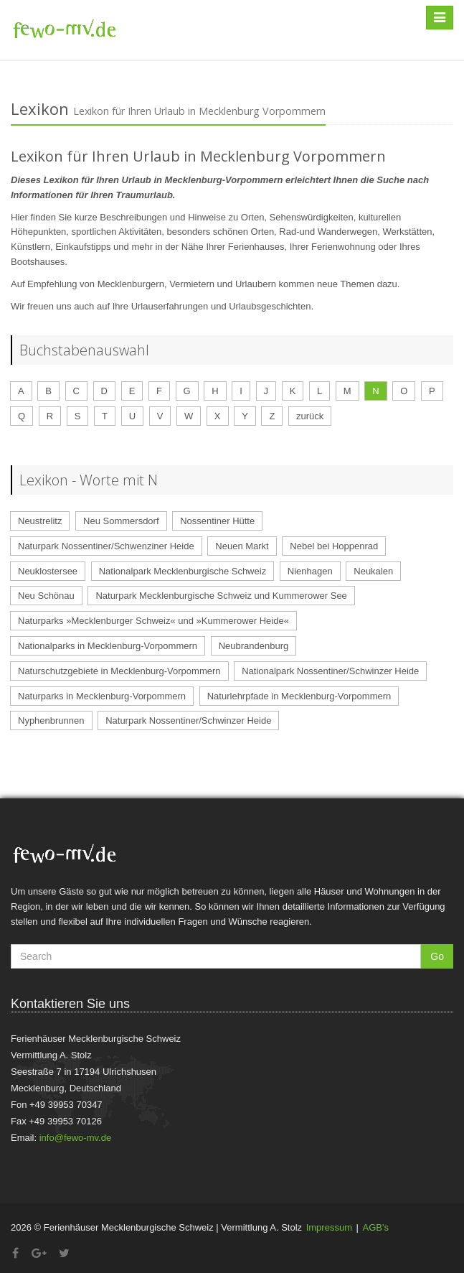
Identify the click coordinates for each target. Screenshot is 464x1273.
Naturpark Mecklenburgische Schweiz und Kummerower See (220, 595)
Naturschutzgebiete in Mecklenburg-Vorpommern (119, 671)
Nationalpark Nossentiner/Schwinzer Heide (330, 671)
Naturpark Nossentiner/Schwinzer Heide (188, 720)
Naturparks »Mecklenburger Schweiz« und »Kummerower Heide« (153, 620)
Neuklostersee (47, 571)
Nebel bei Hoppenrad (334, 546)
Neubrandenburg (254, 645)
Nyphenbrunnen (51, 720)
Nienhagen (310, 571)
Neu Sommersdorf (120, 521)
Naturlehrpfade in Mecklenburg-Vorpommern (299, 696)
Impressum (329, 1227)
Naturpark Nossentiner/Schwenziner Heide (106, 546)
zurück (309, 416)
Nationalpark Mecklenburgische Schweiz (182, 571)
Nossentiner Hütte (217, 521)
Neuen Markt (241, 546)
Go (437, 956)
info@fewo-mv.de (75, 1137)
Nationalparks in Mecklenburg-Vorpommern (107, 645)
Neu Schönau (46, 595)
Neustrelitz (40, 521)
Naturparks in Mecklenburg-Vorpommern (102, 696)
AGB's (376, 1227)
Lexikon (40, 108)
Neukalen (373, 571)
